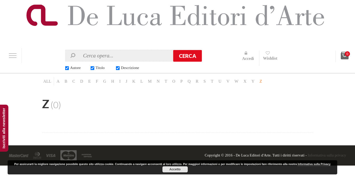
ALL (47, 81)
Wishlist (270, 58)
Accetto (175, 169)
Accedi (248, 58)
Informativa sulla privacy (327, 155)
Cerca (187, 56)
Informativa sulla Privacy (314, 164)
